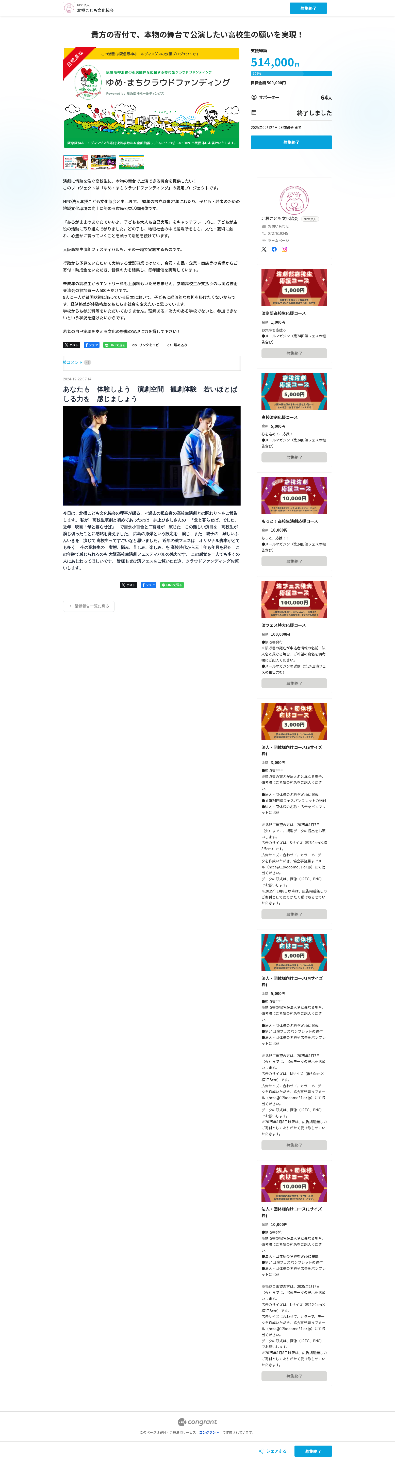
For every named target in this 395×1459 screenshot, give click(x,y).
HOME (69, 362)
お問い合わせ (278, 226)
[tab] (69, 362)
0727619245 (278, 233)
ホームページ (278, 240)
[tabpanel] (152, 494)
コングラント (209, 1432)
